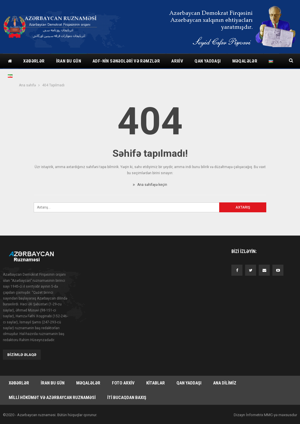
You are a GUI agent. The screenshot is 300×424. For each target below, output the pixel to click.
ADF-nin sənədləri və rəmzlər (126, 61)
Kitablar (155, 383)
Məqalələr (88, 383)
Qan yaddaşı (207, 61)
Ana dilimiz (224, 383)
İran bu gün (68, 61)
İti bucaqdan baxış (126, 397)
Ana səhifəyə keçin (150, 185)
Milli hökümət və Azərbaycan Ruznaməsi (52, 397)
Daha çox (242, 61)
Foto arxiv (123, 383)
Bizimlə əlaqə (21, 354)
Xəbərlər (33, 61)
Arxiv (177, 61)
